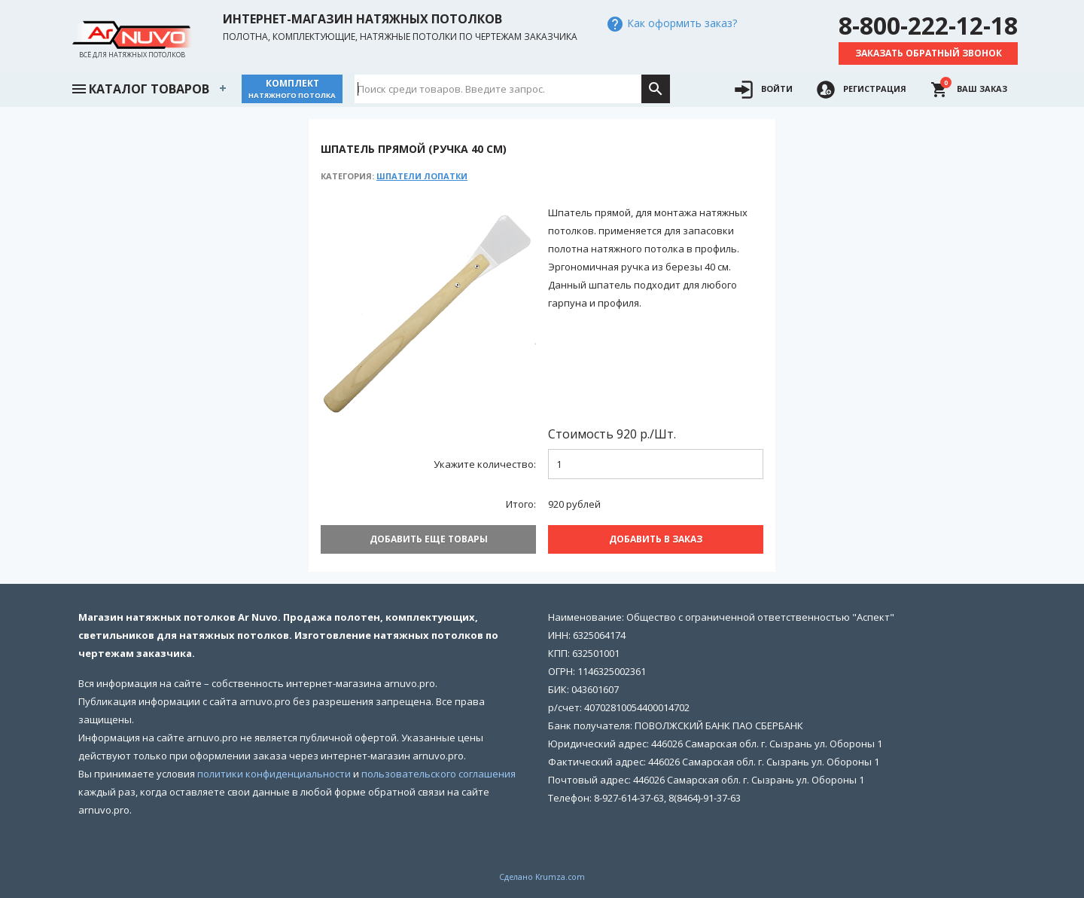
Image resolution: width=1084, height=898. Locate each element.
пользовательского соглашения (438, 773)
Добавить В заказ (655, 539)
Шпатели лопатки (421, 176)
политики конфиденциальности (274, 773)
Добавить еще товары (429, 539)
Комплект (292, 88)
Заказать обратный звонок (928, 53)
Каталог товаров (140, 87)
